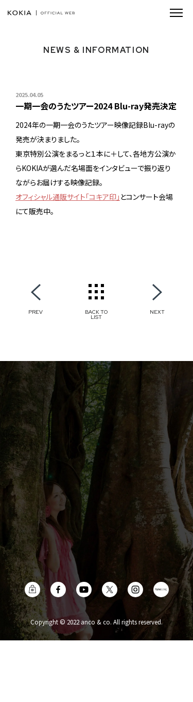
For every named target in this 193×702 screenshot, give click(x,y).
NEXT (157, 312)
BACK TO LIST (96, 314)
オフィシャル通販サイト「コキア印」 (67, 197)
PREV (35, 312)
